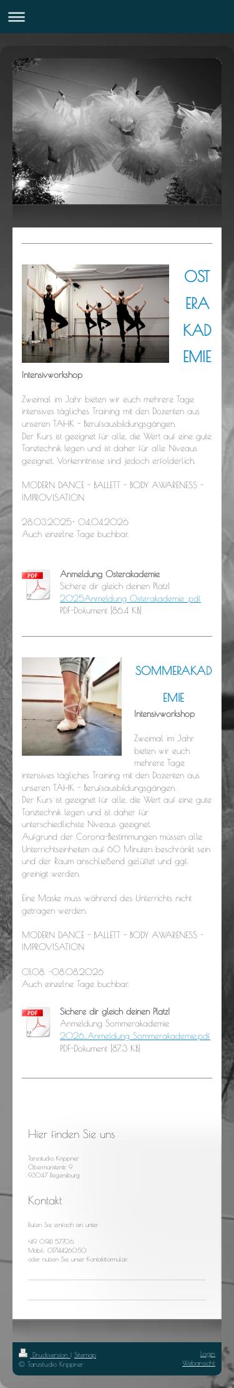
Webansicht (198, 1363)
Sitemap (85, 1354)
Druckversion (45, 1354)
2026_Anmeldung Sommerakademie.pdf (135, 1036)
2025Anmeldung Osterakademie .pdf (130, 598)
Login (207, 1353)
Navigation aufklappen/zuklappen (117, 16)
